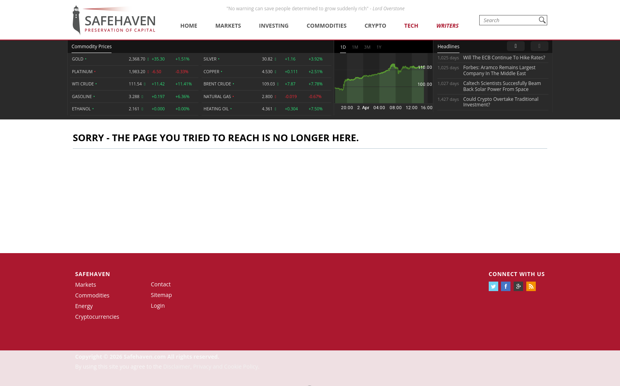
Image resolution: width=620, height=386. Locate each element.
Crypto (375, 25)
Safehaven (92, 274)
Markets (228, 25)
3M (367, 47)
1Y (378, 47)
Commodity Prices (92, 46)
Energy (84, 306)
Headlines (448, 46)
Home (188, 25)
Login (158, 305)
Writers (447, 25)
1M (355, 47)
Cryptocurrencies (97, 316)
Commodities (326, 25)
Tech (411, 25)
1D (343, 47)
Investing (274, 25)
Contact (161, 284)
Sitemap (161, 295)
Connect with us (517, 274)
